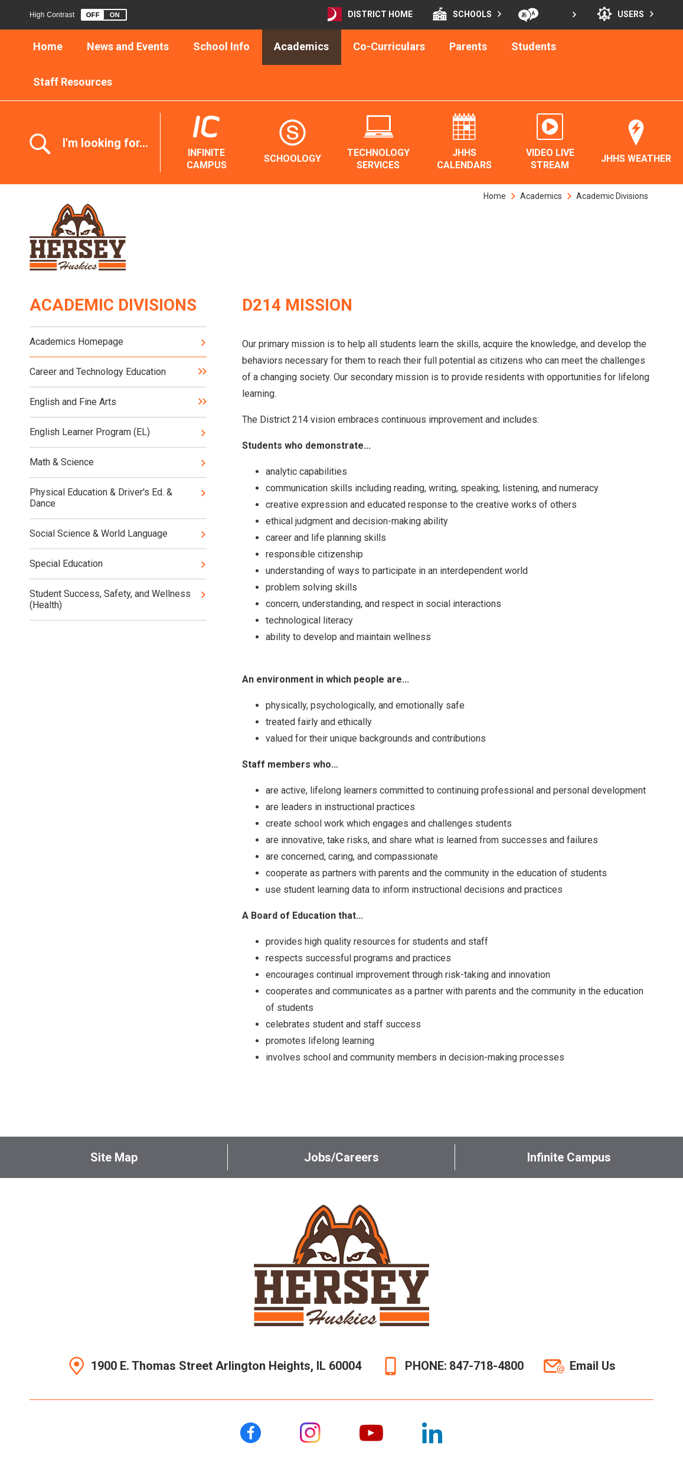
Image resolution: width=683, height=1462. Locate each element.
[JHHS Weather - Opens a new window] (636, 142)
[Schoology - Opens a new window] (293, 142)
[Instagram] (310, 1432)
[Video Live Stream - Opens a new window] (550, 142)
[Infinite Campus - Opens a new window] (207, 142)
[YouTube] (371, 1432)
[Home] (48, 47)
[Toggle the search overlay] (95, 144)
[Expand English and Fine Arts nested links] (202, 402)
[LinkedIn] (432, 1432)
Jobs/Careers (341, 1157)
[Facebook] (250, 1432)
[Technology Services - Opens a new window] (378, 142)
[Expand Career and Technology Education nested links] (202, 372)
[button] (104, 15)
